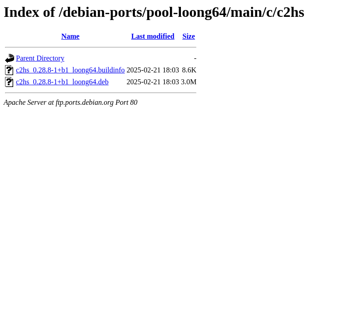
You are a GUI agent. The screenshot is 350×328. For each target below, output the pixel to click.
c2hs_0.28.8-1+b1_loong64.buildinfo (70, 70)
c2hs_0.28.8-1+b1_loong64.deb (62, 82)
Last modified (153, 36)
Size (188, 36)
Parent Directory (40, 58)
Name (70, 36)
